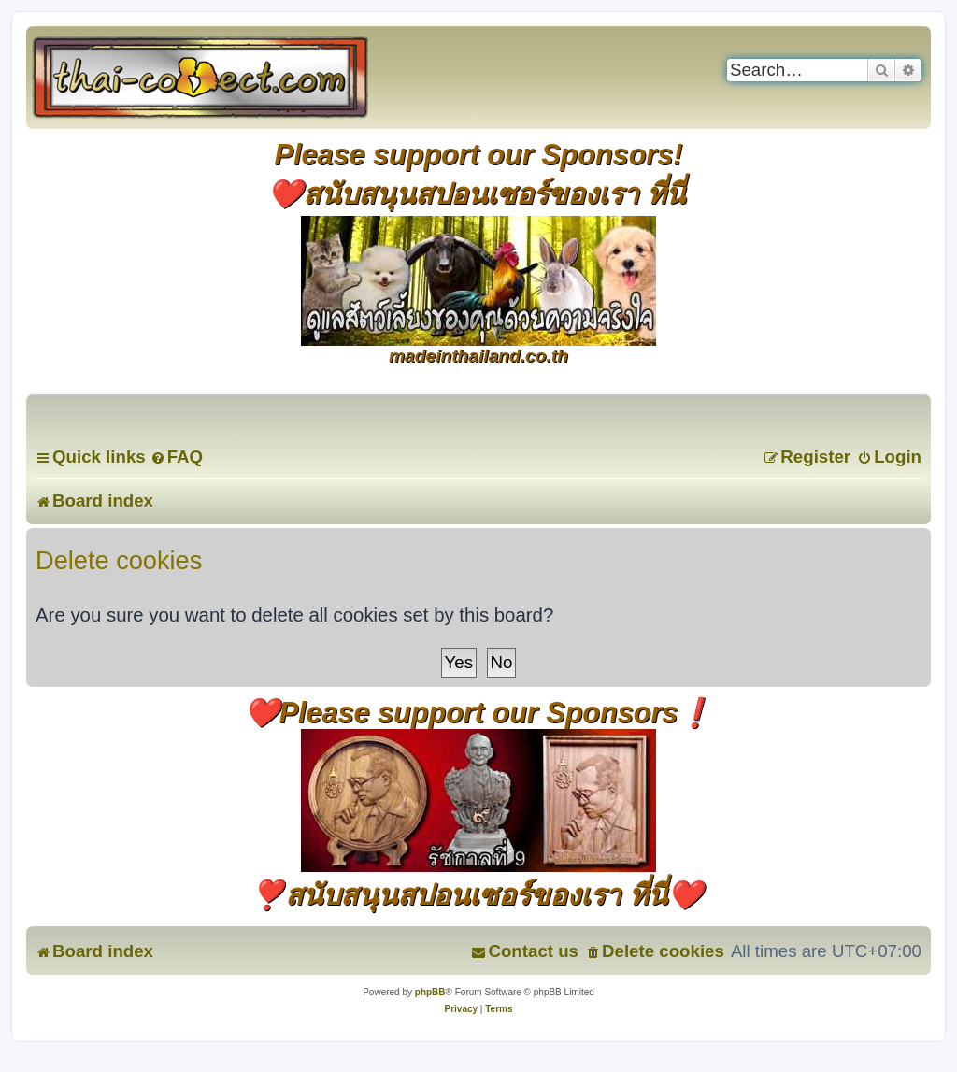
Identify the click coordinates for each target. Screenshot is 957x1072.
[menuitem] (176, 456)
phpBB (430, 992)
